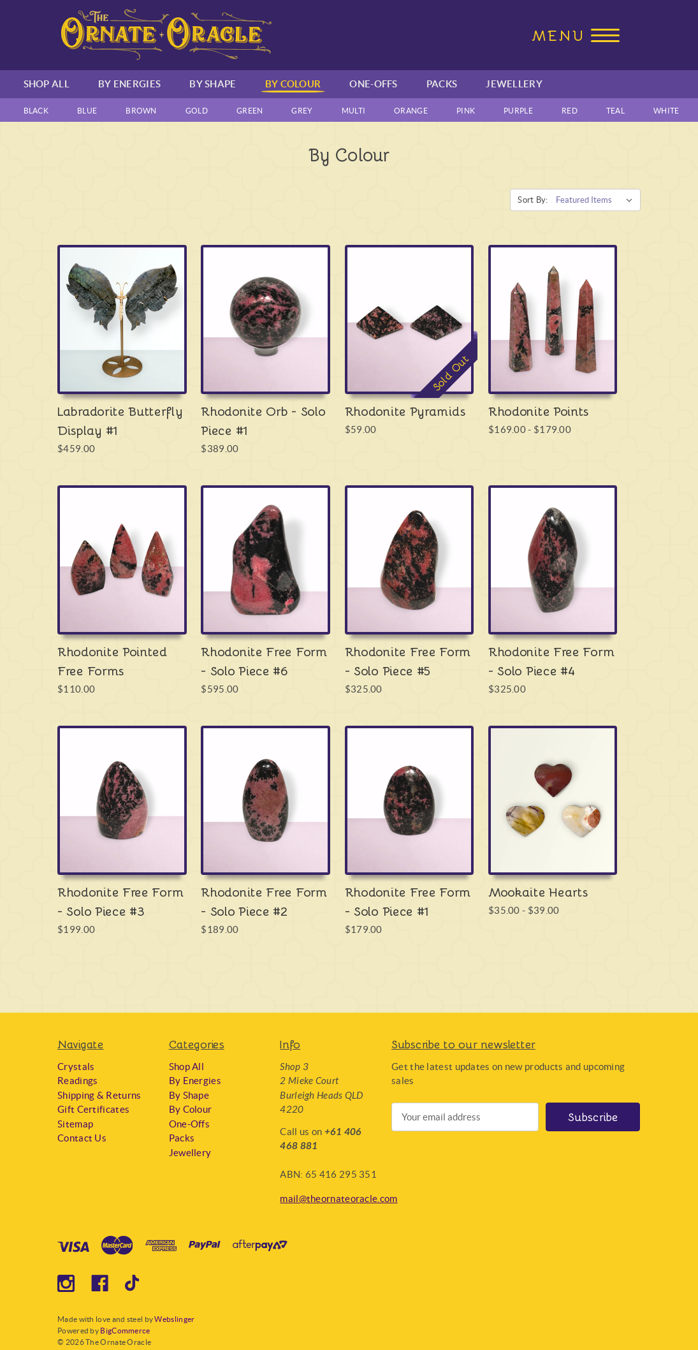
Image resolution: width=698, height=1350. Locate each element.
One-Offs (373, 83)
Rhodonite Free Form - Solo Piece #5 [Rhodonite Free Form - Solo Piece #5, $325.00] (408, 661)
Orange (411, 110)
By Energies (129, 83)
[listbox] (597, 199)
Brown (141, 110)
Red (570, 110)
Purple (518, 110)
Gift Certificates (93, 1109)
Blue (87, 110)
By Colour (293, 83)
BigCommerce (125, 1330)
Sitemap (75, 1124)
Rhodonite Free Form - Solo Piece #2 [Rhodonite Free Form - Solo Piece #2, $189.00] (264, 901)
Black (36, 110)
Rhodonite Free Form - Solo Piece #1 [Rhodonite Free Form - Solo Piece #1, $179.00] (408, 901)
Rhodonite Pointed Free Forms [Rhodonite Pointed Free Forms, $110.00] (112, 661)
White (666, 110)
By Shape (212, 83)
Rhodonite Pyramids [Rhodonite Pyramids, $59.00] (405, 410)
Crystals (75, 1066)
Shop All (46, 83)
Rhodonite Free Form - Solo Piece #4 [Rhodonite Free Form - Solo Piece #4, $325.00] (551, 661)
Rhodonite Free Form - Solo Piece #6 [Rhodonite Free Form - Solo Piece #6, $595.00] (264, 661)
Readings (77, 1080)
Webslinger (174, 1319)
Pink (465, 110)
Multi (354, 110)
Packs (442, 83)
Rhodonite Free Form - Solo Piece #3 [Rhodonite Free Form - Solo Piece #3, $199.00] (120, 901)
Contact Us (81, 1138)
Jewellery (514, 83)
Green (249, 110)
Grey (301, 110)
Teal (615, 110)
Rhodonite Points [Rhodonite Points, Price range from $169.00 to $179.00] (538, 410)
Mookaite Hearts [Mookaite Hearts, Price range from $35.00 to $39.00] (538, 891)
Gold (196, 110)
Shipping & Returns (99, 1095)
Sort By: (533, 200)
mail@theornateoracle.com (338, 1198)
